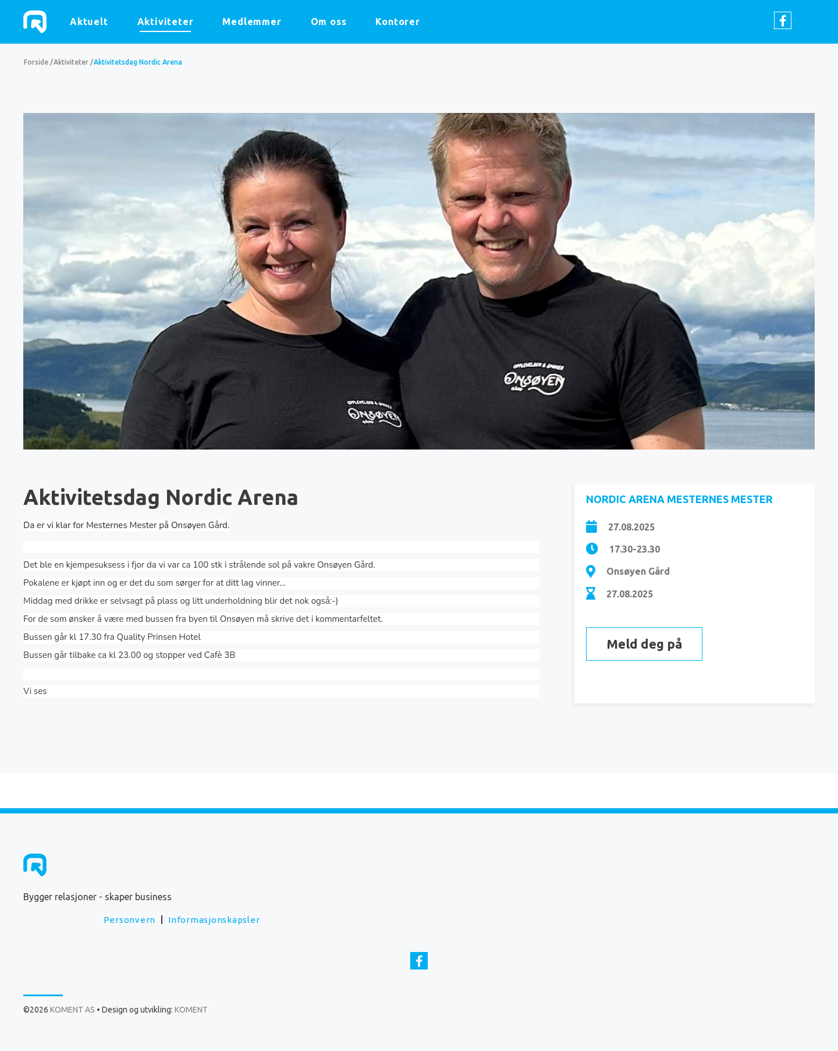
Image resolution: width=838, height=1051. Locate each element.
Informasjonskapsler (214, 919)
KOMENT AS (35, 22)
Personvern (130, 919)
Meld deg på (644, 643)
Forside (36, 62)
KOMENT (191, 1009)
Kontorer (397, 21)
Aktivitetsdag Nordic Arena (138, 62)
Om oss (329, 21)
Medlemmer (251, 21)
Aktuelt (89, 21)
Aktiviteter (165, 21)
